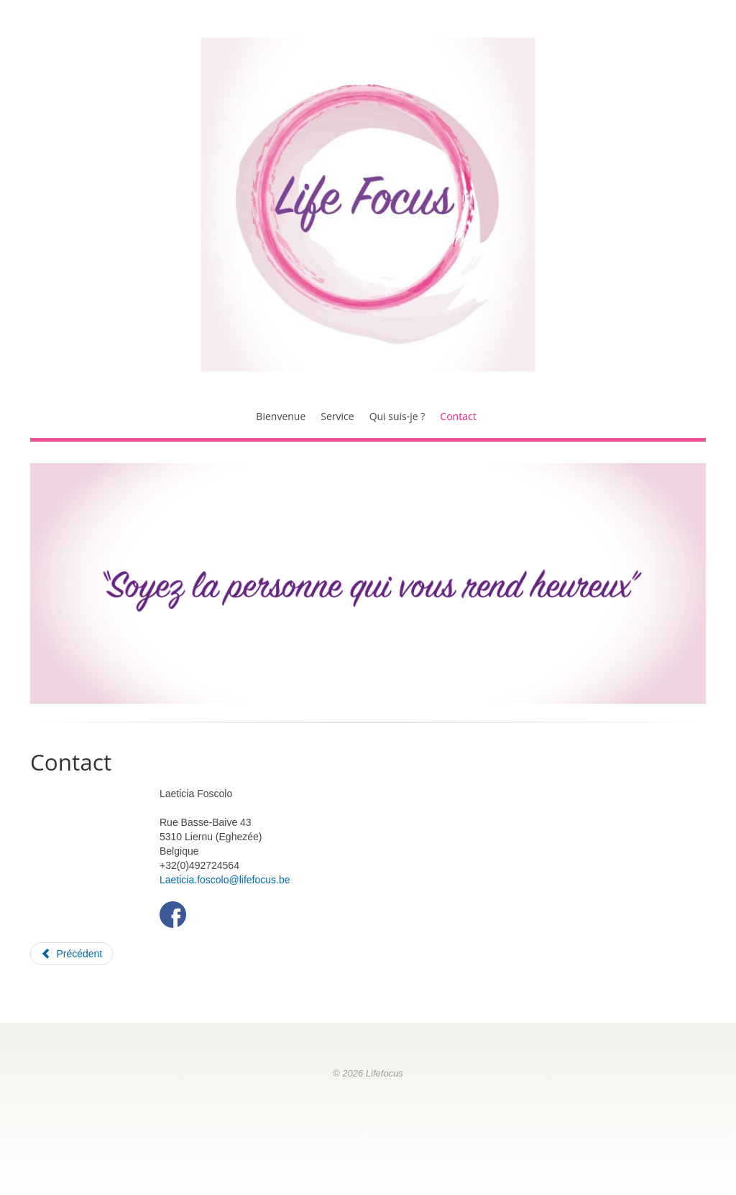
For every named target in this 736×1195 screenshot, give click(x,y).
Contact (458, 416)
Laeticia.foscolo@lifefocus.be (225, 879)
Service (337, 416)
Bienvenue (280, 416)
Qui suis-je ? (397, 416)
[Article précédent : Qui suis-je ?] (71, 953)
